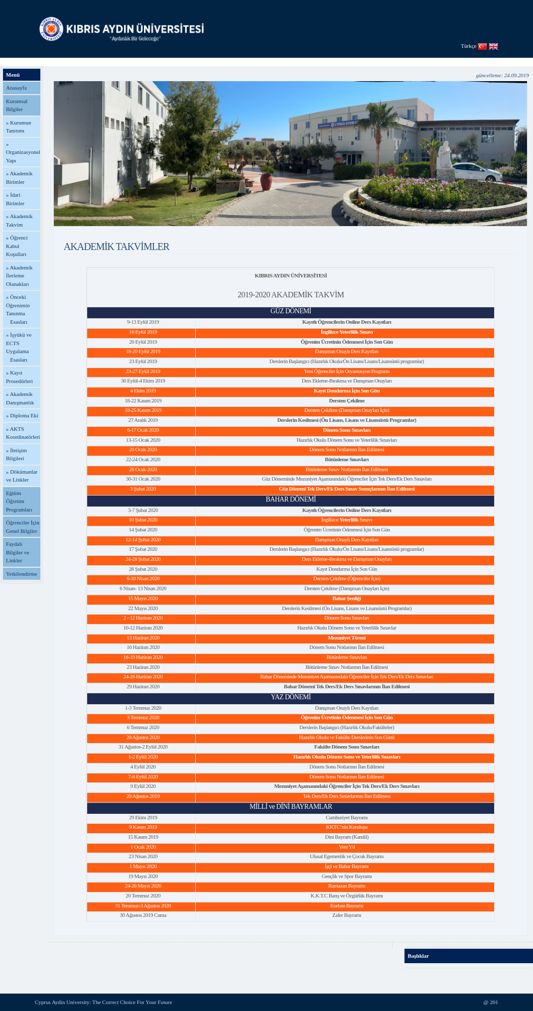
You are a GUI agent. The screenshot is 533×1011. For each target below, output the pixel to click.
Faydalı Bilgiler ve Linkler (17, 552)
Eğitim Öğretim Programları (19, 501)
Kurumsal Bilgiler (16, 105)
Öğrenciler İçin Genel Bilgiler (22, 526)
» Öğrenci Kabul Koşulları (17, 246)
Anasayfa (16, 88)
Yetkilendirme (21, 574)
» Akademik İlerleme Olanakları (19, 275)
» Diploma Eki (22, 415)
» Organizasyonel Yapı (23, 152)
